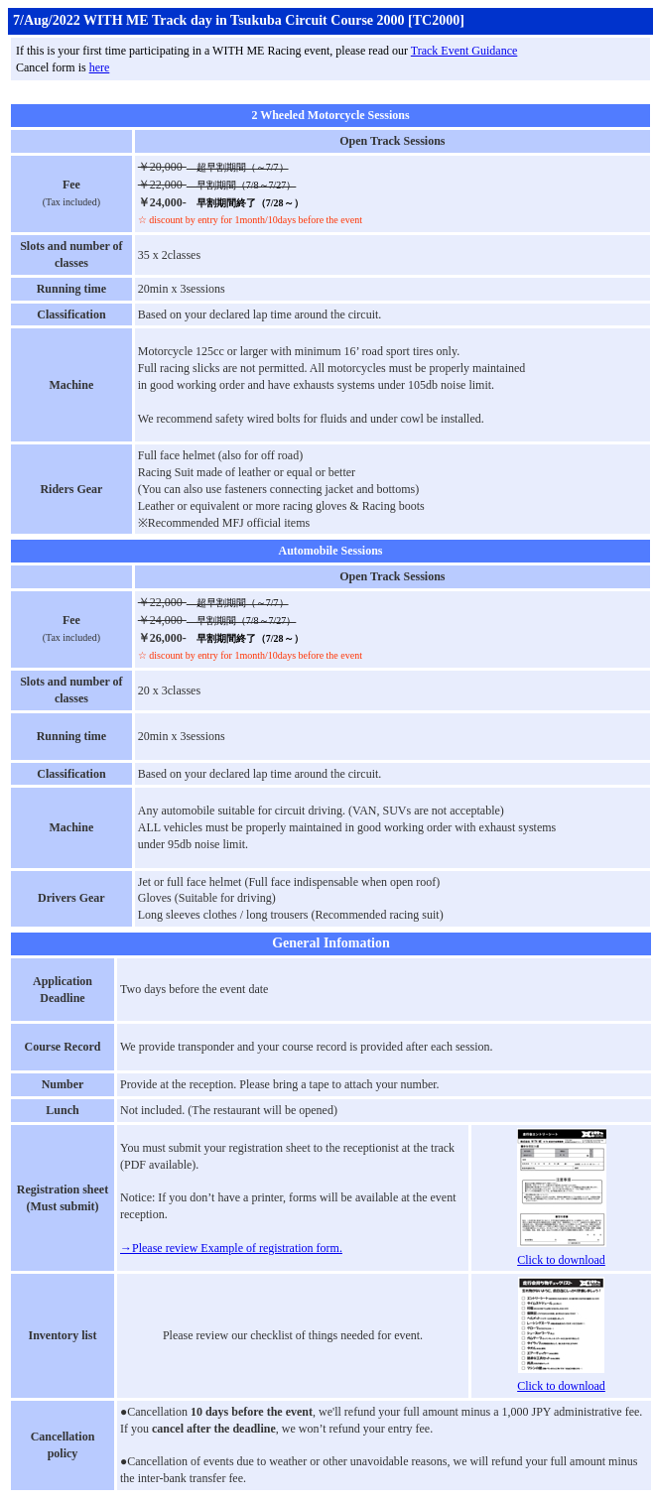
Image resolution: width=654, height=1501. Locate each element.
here (99, 67)
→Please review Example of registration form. (231, 1248)
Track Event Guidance (464, 51)
